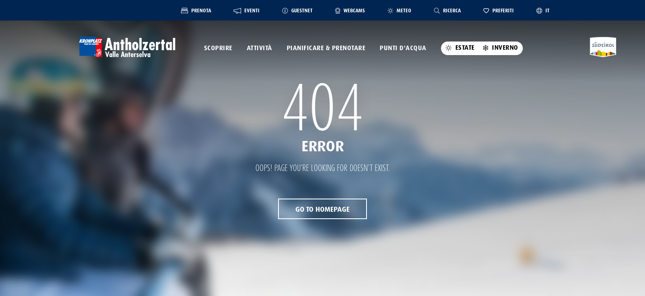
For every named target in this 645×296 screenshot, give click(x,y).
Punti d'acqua (403, 48)
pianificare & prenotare (326, 48)
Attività (259, 48)
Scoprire (218, 48)
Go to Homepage (322, 209)
